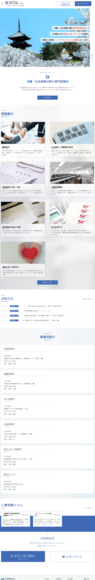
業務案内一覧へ (47, 282)
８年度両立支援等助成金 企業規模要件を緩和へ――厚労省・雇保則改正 (43, 315)
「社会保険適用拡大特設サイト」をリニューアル (36, 311)
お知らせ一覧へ (87, 299)
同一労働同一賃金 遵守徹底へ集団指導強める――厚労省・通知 (41, 320)
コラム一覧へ (87, 507)
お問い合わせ (74, 556)
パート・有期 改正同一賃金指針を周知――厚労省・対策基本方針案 (42, 306)
